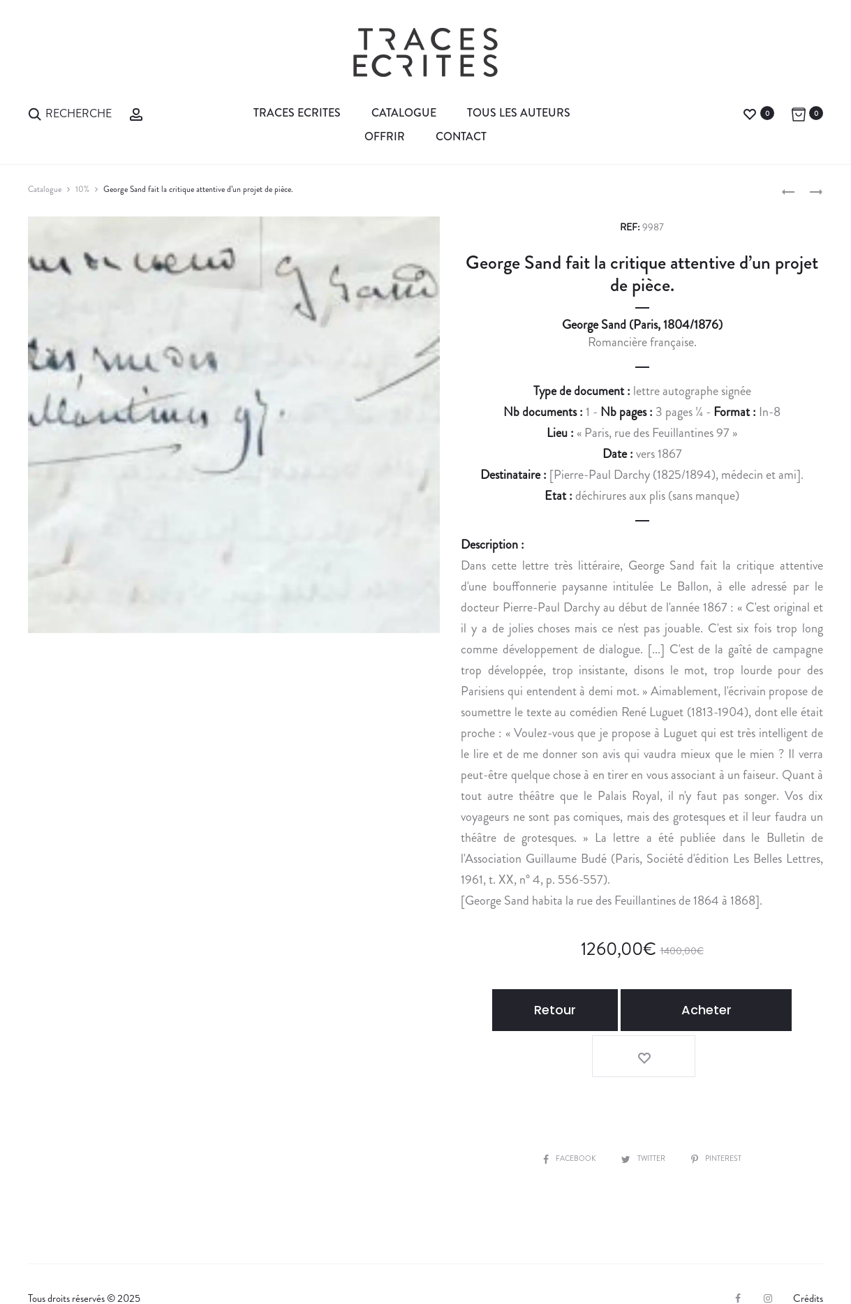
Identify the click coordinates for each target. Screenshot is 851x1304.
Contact (461, 136)
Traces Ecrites (297, 113)
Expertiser (184, 1270)
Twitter (644, 1107)
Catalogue (403, 113)
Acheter (682, 1009)
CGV (241, 1270)
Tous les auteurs (518, 113)
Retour (554, 1009)
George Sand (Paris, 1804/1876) (642, 325)
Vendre (123, 1270)
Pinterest (725, 1107)
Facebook (560, 1107)
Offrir (384, 136)
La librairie (61, 1270)
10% (82, 189)
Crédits (808, 1247)
